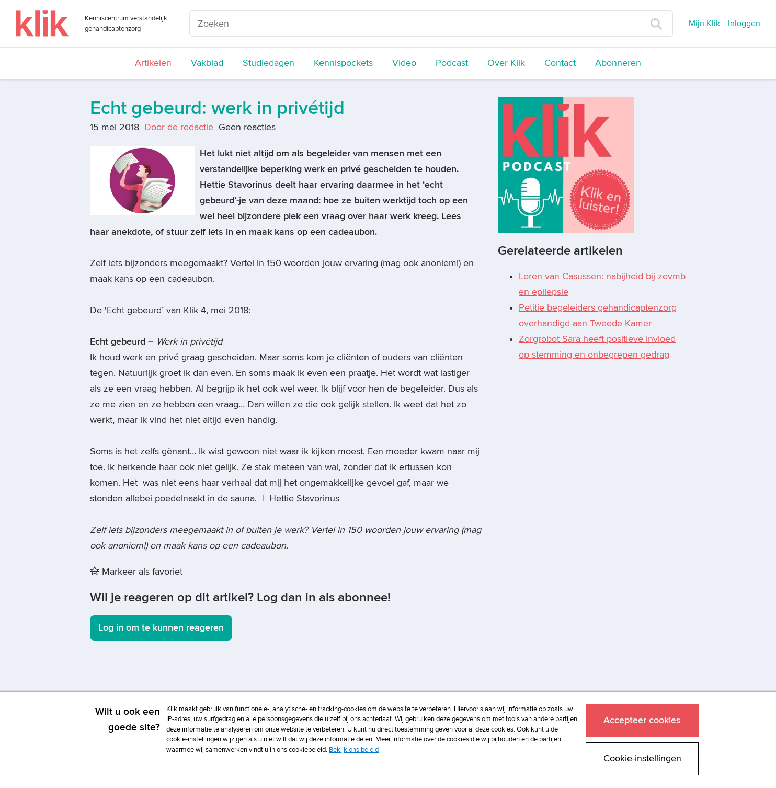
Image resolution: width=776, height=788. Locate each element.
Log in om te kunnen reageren (161, 627)
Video (404, 63)
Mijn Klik (704, 23)
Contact (560, 63)
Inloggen (744, 23)
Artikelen (153, 63)
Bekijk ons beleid (354, 750)
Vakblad (207, 63)
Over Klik (506, 63)
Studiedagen (268, 63)
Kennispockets (343, 63)
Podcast (452, 63)
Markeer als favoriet (136, 571)
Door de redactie (178, 127)
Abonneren (618, 63)
